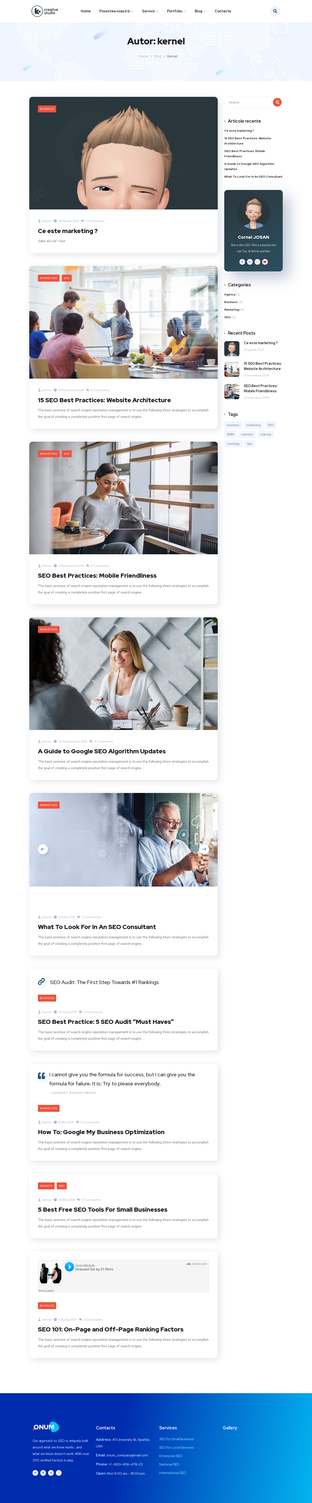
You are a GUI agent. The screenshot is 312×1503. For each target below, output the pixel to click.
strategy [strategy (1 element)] (233, 452)
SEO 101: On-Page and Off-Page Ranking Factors (115, 1336)
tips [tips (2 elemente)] (249, 452)
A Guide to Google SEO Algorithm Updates (105, 759)
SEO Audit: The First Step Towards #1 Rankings (104, 989)
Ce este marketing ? (69, 239)
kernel (45, 229)
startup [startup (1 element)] (265, 443)
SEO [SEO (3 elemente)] (271, 433)
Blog (198, 11)
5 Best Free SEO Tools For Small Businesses (106, 1217)
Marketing (48, 286)
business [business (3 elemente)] (233, 433)
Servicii (148, 11)
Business (47, 117)
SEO (67, 286)
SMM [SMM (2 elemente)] (230, 443)
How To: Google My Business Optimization (104, 1139)
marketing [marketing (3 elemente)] (254, 433)
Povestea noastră (114, 11)
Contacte (223, 11)
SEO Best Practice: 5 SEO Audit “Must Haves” (110, 1029)
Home (86, 11)
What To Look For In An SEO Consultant (100, 934)
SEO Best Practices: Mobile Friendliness (100, 583)
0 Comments (93, 229)
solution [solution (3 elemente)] (247, 443)
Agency (46, 1193)
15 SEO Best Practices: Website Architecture (108, 408)
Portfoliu (174, 11)
